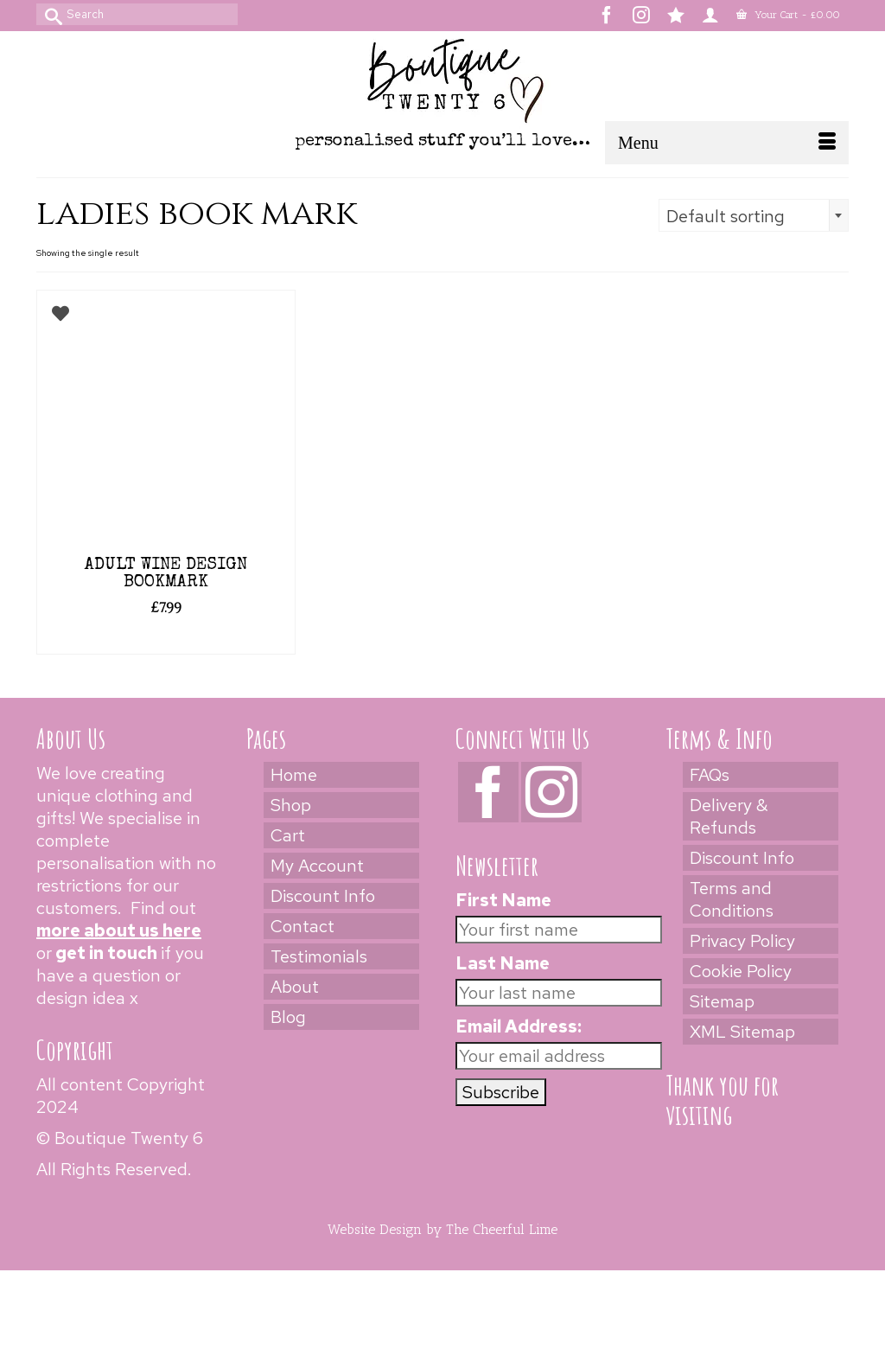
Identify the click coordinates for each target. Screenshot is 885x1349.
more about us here (118, 930)
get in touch (106, 953)
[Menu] (727, 142)
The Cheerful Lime (501, 1229)
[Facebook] (488, 792)
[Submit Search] (49, 14)
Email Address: (518, 1026)
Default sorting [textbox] (725, 216)
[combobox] (754, 215)
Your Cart (788, 15)
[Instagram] (551, 792)
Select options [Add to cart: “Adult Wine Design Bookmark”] (165, 639)
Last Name (502, 963)
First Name (503, 900)
